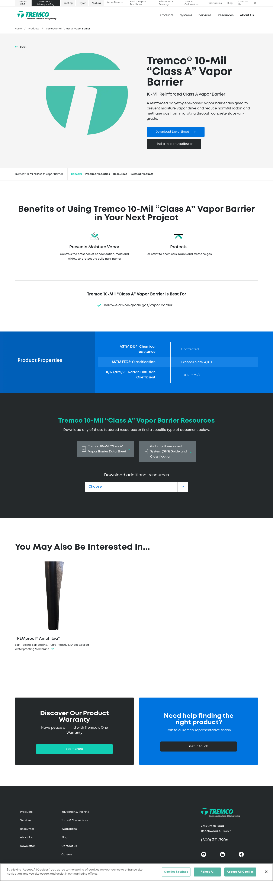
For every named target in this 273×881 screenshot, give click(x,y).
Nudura (96, 3)
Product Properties (97, 174)
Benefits (76, 174)
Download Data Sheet (172, 132)
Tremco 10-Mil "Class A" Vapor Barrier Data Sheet (105, 449)
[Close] (266, 872)
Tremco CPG (23, 3)
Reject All (207, 872)
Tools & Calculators (191, 3)
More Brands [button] (115, 2)
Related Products (142, 174)
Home (18, 29)
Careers (67, 854)
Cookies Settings (176, 872)
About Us (247, 15)
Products (166, 15)
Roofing (68, 3)
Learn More (74, 749)
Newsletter (27, 846)
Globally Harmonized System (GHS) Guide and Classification (167, 451)
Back (23, 47)
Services (26, 820)
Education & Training (166, 3)
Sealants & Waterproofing (45, 3)
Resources (226, 15)
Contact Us (243, 3)
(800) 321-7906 (214, 840)
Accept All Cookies (240, 872)
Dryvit (82, 3)
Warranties (215, 3)
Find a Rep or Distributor (138, 3)
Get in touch (198, 746)
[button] (255, 3)
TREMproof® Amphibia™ (54, 606)
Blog (229, 3)
